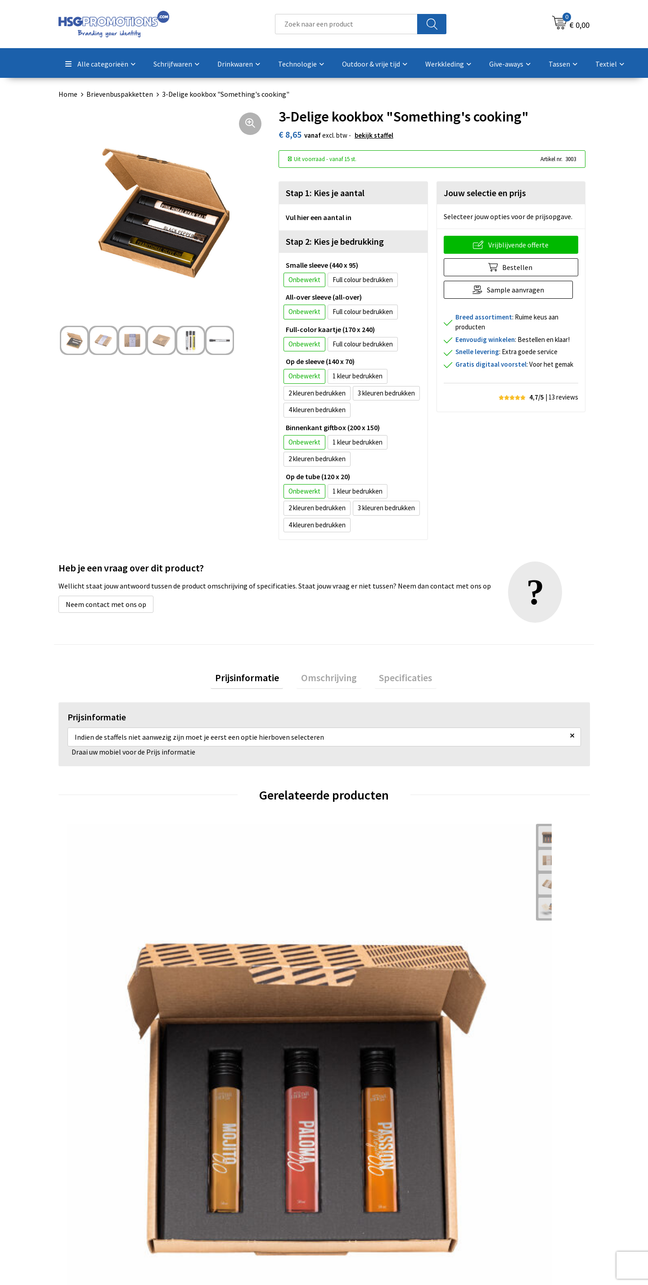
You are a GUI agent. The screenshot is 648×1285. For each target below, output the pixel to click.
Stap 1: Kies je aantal (325, 192)
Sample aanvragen (518, 289)
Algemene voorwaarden (503, 1145)
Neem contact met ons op (106, 604)
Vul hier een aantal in (318, 217)
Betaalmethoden (361, 1159)
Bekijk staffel (374, 135)
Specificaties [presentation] (396, 679)
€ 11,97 (488, 989)
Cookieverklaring (493, 1159)
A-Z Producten (225, 1173)
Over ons (216, 1145)
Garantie (348, 1173)
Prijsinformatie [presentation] (256, 679)
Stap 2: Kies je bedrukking (335, 241)
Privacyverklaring (493, 1173)
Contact (347, 1145)
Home (67, 94)
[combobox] (346, 24)
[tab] (256, 679)
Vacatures (350, 1186)
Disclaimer (483, 1186)
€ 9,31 (88, 989)
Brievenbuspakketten (119, 94)
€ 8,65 (220, 976)
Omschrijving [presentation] (329, 679)
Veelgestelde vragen (234, 1159)
